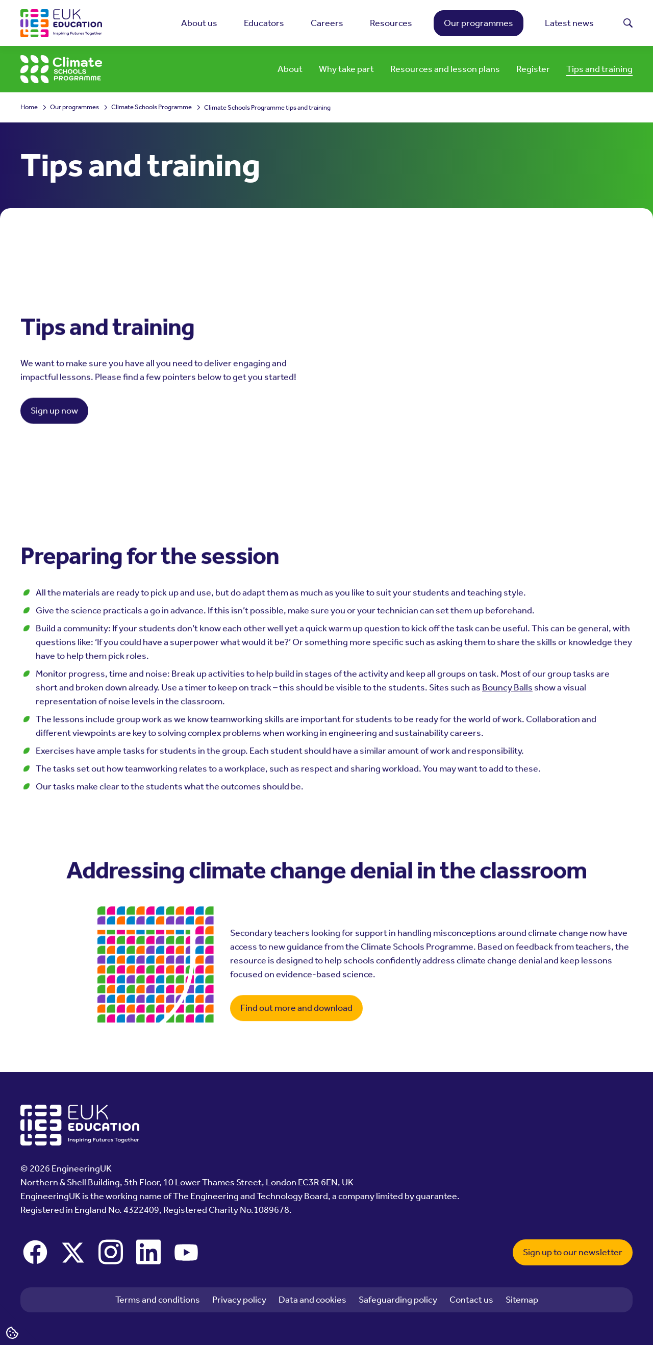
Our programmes (478, 23)
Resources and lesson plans (445, 68)
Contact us (471, 1299)
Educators (264, 23)
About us (199, 23)
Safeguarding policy (398, 1299)
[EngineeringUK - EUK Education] (61, 23)
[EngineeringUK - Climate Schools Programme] (61, 69)
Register (533, 68)
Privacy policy (239, 1299)
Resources (391, 23)
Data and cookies (312, 1299)
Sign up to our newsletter (572, 1252)
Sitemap (522, 1299)
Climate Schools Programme (151, 107)
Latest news (569, 23)
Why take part (346, 68)
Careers (327, 23)
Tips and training (599, 68)
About (290, 68)
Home (29, 107)
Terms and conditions (157, 1299)
